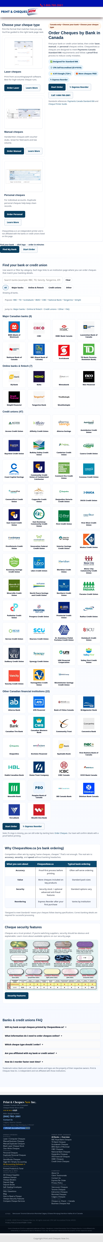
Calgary (44, 1213)
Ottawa (50, 1213)
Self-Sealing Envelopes (12, 1187)
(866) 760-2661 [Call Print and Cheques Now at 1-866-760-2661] (11, 1116)
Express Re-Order (59, 1180)
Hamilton (64, 1213)
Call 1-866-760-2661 (60, 95)
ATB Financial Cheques (61, 1156)
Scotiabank (28, 299)
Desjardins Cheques (60, 1154)
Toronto (23, 1213)
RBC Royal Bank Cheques (61, 1139)
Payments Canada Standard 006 (81, 101)
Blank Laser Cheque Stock (13, 1146)
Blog (5, 1194)
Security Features (17, 995)
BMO (38, 299)
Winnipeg (56, 1213)
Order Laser (13, 88)
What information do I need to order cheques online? (32, 1035)
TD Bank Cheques (59, 1142)
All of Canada (78, 1213)
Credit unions (55, 287)
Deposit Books (9, 1184)
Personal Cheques (10, 1153)
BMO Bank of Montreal (60, 1147)
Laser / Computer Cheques (14, 1139)
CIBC (44, 299)
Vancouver (16, 1213)
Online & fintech (36, 287)
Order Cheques (60, 833)
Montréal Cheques (59, 1194)
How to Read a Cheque (12, 1196)
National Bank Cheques (61, 1152)
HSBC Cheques (58, 1159)
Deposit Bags (8, 1182)
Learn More (32, 88)
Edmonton (30, 1213)
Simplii (78, 299)
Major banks (17, 287)
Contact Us (8, 1120)
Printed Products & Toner (13, 1168)
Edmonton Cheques (59, 1192)
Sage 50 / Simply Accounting (15, 1162)
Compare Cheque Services (14, 1201)
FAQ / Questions (9, 1191)
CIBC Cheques (57, 1149)
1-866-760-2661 (53, 5)
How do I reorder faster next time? (23, 1061)
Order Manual (14, 151)
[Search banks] (32, 280)
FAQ (67, 309)
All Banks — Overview (61, 1137)
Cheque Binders (9, 1180)
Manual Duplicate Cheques (14, 1144)
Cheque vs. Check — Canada (63, 1201)
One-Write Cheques (11, 1148)
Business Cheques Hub (61, 1203)
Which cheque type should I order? (23, 1044)
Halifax (70, 1213)
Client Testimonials (59, 1175)
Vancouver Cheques (60, 1187)
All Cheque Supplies (11, 1175)
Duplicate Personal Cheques (14, 1155)
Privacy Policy (57, 1183)
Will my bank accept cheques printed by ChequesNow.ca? (34, 1027)
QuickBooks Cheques (11, 1159)
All (5, 287)
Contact (19, 1223)
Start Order (57, 87)
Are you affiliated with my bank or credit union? (30, 1053)
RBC (15, 299)
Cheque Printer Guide (57, 104)
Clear (68, 280)
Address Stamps (9, 1177)
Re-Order (28, 1223)
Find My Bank (10, 249)
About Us (55, 1173)
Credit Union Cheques (60, 1161)
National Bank (55, 299)
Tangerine (68, 299)
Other (69, 287)
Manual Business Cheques (13, 1141)
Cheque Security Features (13, 1199)
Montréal (38, 1213)
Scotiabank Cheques (60, 1144)
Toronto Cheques (58, 1189)
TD (20, 299)
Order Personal (15, 214)
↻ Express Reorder (79, 87)
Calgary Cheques (58, 1197)
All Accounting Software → (14, 1164)
